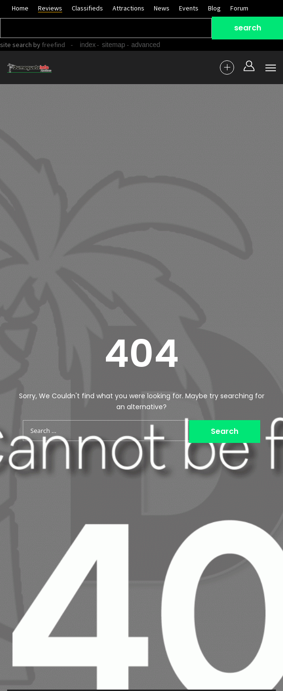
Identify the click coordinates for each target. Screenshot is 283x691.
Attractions (128, 8)
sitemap (113, 44)
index (87, 44)
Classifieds (87, 8)
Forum (239, 8)
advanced (146, 44)
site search (16, 44)
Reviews (50, 8)
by (48, 44)
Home (20, 8)
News (162, 8)
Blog (214, 8)
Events (188, 8)
